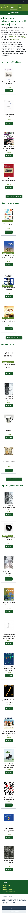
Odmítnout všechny (14, 911)
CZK (13, 7)
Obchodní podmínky (8, 889)
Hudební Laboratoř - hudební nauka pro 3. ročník (9, 830)
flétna (22, 36)
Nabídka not (14, 13)
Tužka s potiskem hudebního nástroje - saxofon (9, 398)
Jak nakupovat (6, 885)
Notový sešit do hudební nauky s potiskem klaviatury (9, 366)
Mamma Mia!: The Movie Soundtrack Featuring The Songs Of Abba (8, 733)
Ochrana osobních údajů (9, 891)
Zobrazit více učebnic (14, 338)
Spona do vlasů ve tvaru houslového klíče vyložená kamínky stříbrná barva (8, 636)
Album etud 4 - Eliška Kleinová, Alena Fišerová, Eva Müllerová (9, 668)
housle (16, 36)
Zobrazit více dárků (14, 479)
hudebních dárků (15, 39)
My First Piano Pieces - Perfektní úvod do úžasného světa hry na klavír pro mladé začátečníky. (9, 799)
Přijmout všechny (14, 908)
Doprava (5, 887)
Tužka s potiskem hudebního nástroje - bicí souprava (9, 507)
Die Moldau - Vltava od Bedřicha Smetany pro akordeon (8, 571)
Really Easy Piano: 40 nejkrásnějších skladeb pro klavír (8, 148)
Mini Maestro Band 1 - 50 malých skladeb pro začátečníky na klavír (8, 765)
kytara (9, 36)
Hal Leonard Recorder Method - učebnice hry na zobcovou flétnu (8, 701)
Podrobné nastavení (7, 904)
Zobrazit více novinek (14, 196)
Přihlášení (23, 2)
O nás (4, 894)
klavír (12, 36)
